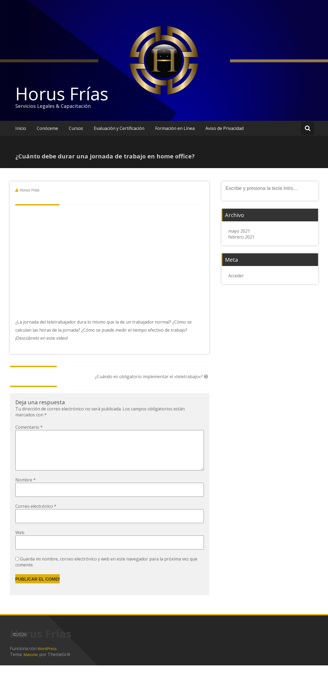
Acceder (236, 276)
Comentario (29, 427)
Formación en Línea (175, 128)
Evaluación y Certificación (119, 128)
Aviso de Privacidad (224, 128)
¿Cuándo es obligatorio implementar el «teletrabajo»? (152, 376)
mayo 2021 (239, 231)
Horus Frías (61, 93)
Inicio (20, 128)
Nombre (25, 488)
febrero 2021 (241, 237)
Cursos (76, 128)
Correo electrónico (35, 515)
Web (19, 541)
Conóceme (47, 128)
